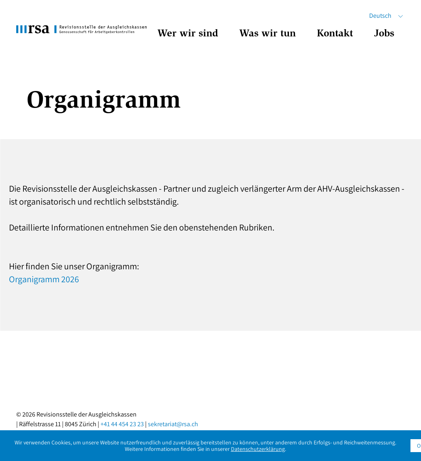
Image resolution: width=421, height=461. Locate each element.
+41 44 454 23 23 (122, 424)
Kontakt (335, 34)
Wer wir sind (187, 34)
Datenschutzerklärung (258, 449)
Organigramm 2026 (44, 279)
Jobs (384, 34)
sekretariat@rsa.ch (173, 424)
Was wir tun (267, 34)
